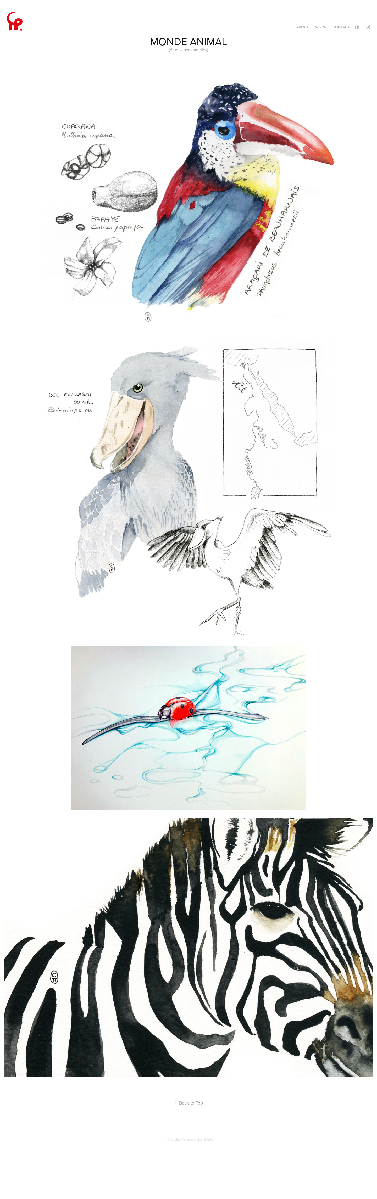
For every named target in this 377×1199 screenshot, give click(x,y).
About (302, 27)
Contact (341, 27)
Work (320, 27)
